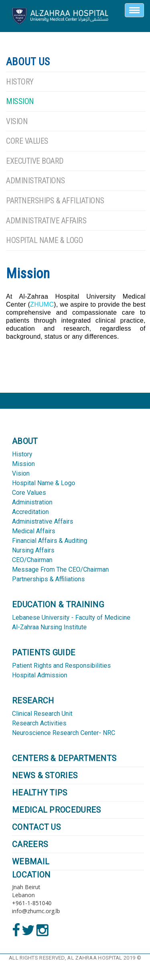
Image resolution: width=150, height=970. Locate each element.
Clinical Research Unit (42, 713)
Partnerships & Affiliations (55, 200)
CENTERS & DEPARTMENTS (64, 758)
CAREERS (30, 844)
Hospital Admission (39, 675)
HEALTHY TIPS (40, 792)
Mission (20, 101)
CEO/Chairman (32, 560)
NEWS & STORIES (45, 775)
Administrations (35, 180)
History (20, 81)
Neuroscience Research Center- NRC (63, 733)
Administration (32, 502)
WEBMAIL (30, 861)
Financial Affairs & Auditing (49, 540)
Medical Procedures (56, 810)
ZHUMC (42, 304)
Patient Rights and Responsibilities (61, 665)
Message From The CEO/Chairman (60, 569)
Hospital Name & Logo (44, 240)
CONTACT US (36, 827)
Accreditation (30, 512)
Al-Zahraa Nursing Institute (49, 627)
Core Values (27, 141)
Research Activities (39, 723)
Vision (17, 121)
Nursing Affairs (33, 550)
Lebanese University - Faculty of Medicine (71, 617)
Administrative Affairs (46, 220)
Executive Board (35, 161)
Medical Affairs (33, 531)
